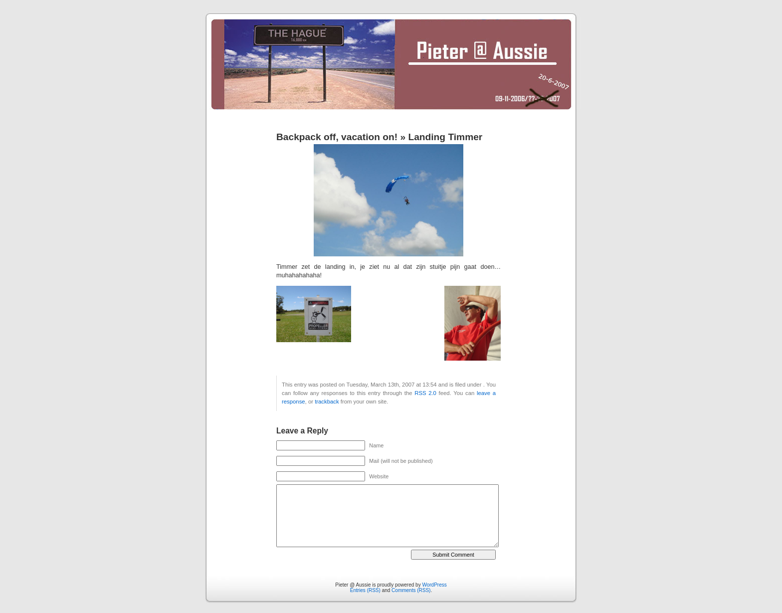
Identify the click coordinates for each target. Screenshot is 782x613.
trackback (327, 402)
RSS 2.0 (425, 393)
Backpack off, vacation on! (336, 137)
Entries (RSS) (365, 590)
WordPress (434, 585)
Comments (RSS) (410, 590)
